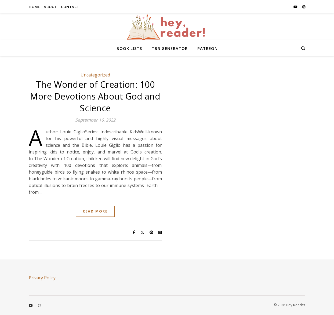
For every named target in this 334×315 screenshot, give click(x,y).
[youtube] (295, 6)
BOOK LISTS (129, 48)
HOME (34, 6)
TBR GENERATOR (170, 48)
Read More (95, 211)
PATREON (207, 48)
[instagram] (303, 6)
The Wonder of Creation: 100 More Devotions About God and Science (95, 96)
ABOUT (50, 6)
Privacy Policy (42, 278)
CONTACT (70, 6)
